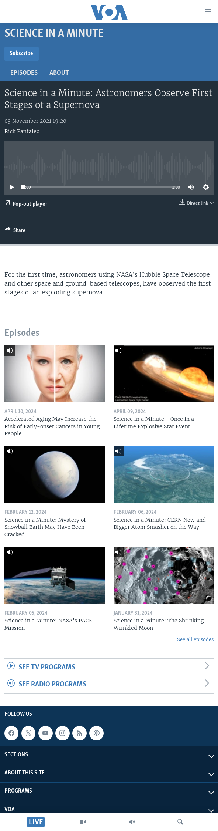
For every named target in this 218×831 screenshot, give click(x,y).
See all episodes (195, 639)
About (59, 73)
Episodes (24, 73)
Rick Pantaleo (21, 131)
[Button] (15, 231)
